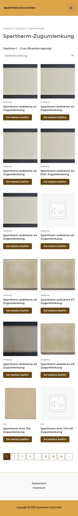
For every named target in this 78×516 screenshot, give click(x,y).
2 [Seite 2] (14, 456)
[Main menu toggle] (71, 8)
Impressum (39, 487)
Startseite (8, 28)
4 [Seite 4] (30, 456)
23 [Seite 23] (53, 456)
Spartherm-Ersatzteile (19, 7)
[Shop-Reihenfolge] (39, 55)
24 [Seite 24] (61, 456)
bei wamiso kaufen (17, 117)
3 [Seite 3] (22, 456)
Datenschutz (39, 483)
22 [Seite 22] (45, 456)
